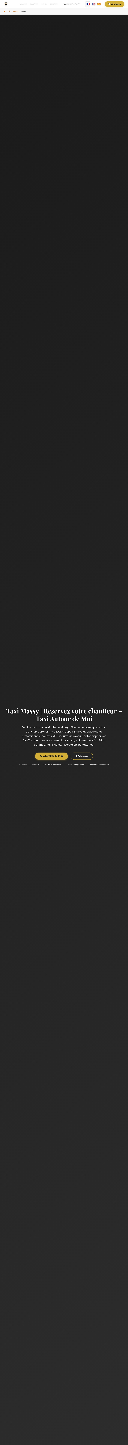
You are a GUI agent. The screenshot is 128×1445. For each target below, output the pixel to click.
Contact (54, 4)
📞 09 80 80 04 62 (71, 4)
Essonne (15, 11)
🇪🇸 (99, 4)
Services (34, 4)
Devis (44, 4)
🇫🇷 (88, 4)
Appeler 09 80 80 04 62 (51, 756)
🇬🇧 (93, 4)
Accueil (23, 4)
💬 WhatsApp (114, 4)
